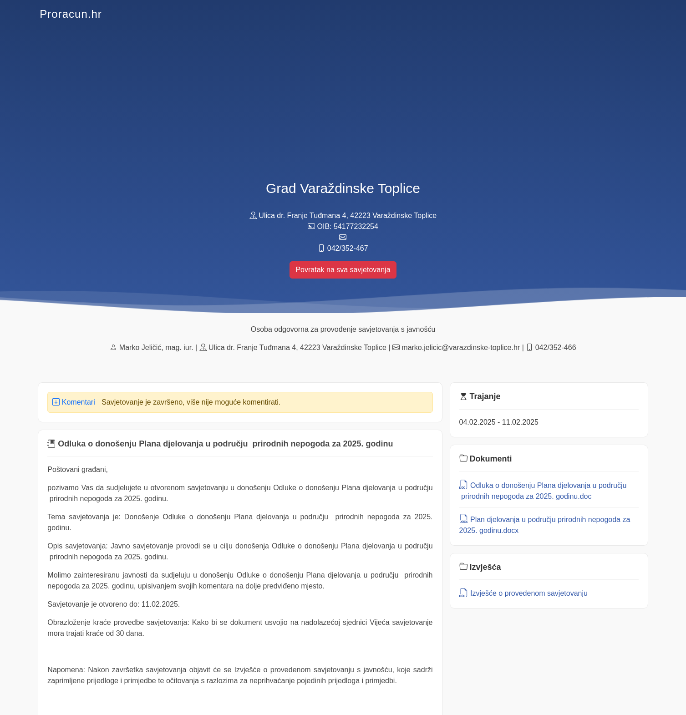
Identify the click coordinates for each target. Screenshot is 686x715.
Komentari (73, 402)
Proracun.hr (71, 14)
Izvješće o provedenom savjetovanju (523, 593)
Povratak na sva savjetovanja (342, 270)
